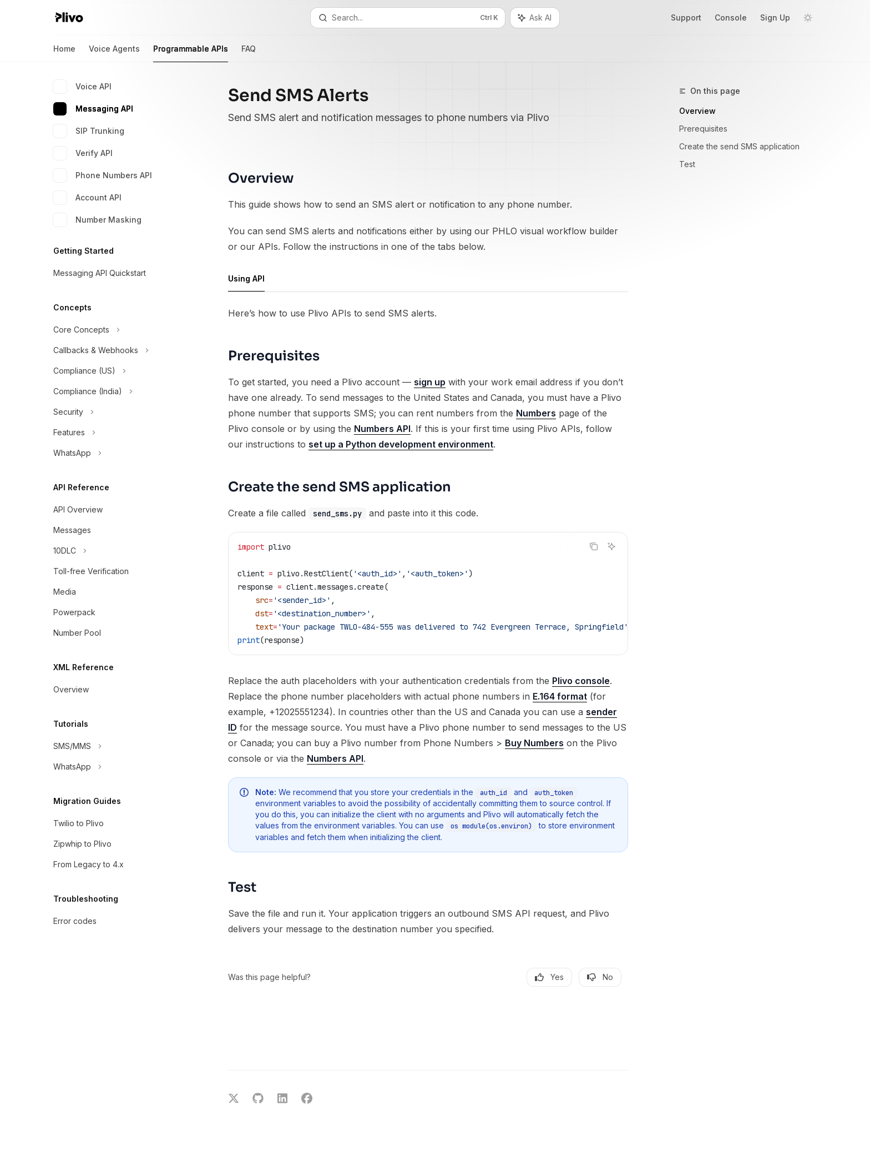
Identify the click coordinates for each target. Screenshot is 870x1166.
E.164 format (560, 696)
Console (731, 17)
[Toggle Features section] (115, 433)
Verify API (83, 153)
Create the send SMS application (739, 146)
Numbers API (382, 428)
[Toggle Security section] (115, 412)
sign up (430, 382)
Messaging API (93, 108)
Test (687, 164)
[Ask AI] (611, 546)
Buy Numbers (534, 742)
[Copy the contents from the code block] (593, 546)
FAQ (248, 53)
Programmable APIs (190, 53)
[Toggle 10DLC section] (115, 551)
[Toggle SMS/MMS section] (115, 746)
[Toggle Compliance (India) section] (115, 391)
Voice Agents (114, 53)
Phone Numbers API (102, 175)
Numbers (536, 413)
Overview (697, 110)
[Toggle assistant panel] (534, 18)
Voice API (82, 86)
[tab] (246, 278)
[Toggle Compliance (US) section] (115, 371)
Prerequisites (703, 128)
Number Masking (97, 220)
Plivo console (581, 680)
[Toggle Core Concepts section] (115, 330)
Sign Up (775, 17)
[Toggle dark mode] (808, 18)
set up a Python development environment (400, 444)
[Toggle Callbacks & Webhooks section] (115, 350)
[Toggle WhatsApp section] (115, 453)
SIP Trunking (88, 131)
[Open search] (408, 18)
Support (686, 17)
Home (64, 53)
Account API (87, 197)
